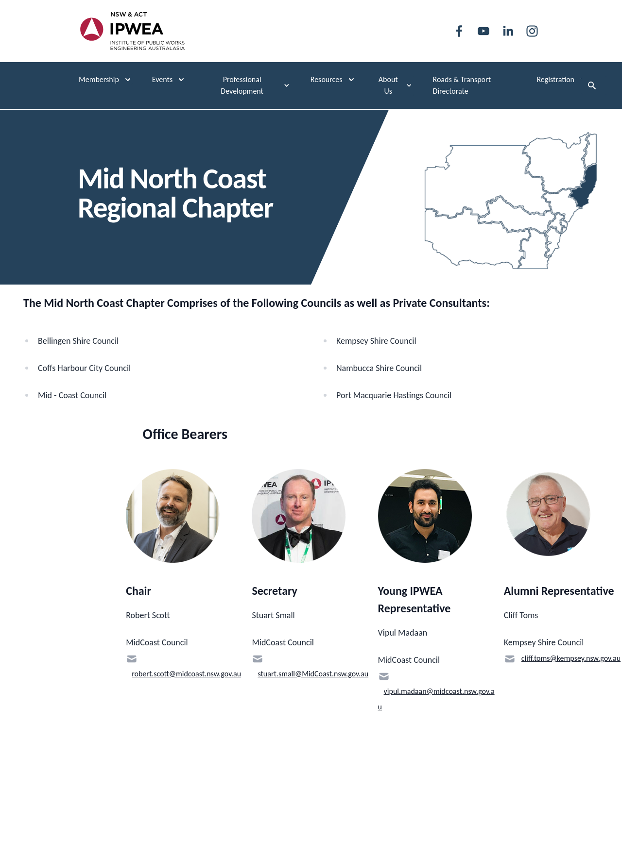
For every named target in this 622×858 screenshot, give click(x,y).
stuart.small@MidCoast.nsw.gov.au (313, 673)
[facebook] (459, 31)
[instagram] (532, 31)
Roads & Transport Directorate (462, 85)
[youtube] (483, 31)
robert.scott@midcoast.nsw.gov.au (186, 673)
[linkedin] (508, 31)
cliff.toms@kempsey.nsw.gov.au (571, 658)
